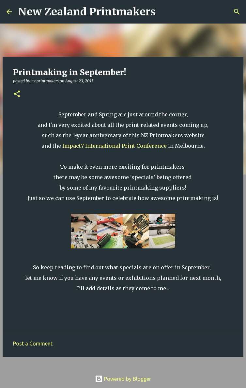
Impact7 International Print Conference (114, 146)
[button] (17, 94)
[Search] (165, 12)
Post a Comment (33, 343)
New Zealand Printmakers (87, 11)
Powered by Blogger (123, 379)
